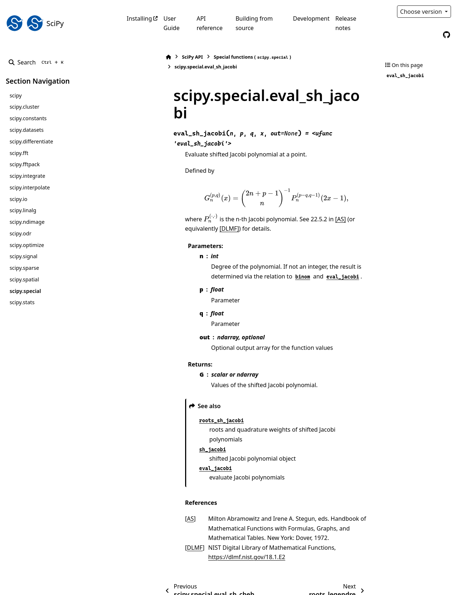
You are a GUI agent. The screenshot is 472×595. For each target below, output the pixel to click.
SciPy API (154, 57)
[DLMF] (157, 191)
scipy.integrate (27, 175)
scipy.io (18, 199)
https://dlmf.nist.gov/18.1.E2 (208, 510)
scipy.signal (23, 256)
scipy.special (25, 291)
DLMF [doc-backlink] (156, 501)
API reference (210, 23)
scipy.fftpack (24, 164)
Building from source (254, 23)
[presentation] (257, 160)
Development (311, 18)
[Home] (130, 57)
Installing (139, 18)
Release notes (345, 23)
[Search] (37, 62)
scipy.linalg (22, 210)
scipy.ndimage (27, 221)
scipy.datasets (26, 129)
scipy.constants (27, 118)
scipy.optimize (26, 245)
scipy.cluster (24, 106)
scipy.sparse (24, 267)
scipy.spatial (24, 279)
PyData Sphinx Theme (417, 578)
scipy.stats (21, 302)
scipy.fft (18, 153)
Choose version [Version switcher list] (422, 12)
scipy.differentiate (31, 141)
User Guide (171, 23)
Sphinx (54, 584)
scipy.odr (20, 233)
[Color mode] (462, 11)
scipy (15, 95)
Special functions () (214, 57)
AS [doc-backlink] (152, 472)
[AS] (302, 182)
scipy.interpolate (29, 187)
